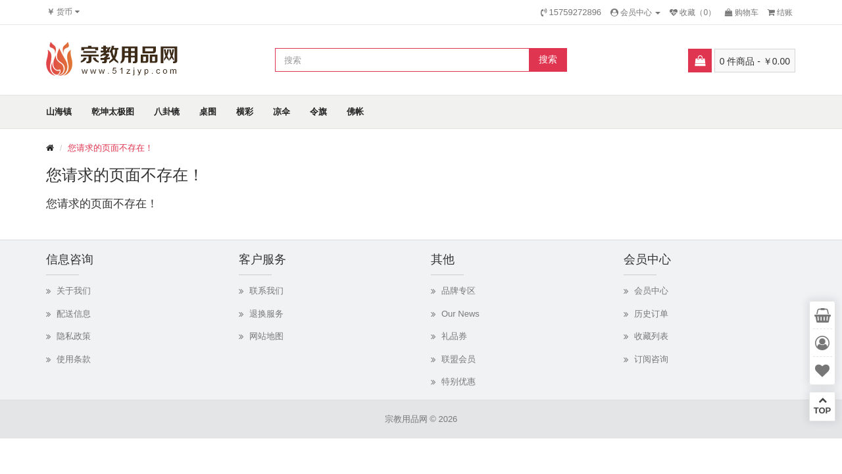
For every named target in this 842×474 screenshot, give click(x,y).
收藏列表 (651, 336)
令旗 (318, 112)
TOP (822, 405)
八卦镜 (167, 112)
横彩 (244, 112)
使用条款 (74, 359)
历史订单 (651, 314)
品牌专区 (458, 291)
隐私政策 (74, 336)
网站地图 (266, 336)
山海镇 (59, 112)
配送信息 (74, 314)
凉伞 (281, 112)
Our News (460, 314)
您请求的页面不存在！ (110, 148)
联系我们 (266, 291)
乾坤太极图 (112, 112)
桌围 (207, 112)
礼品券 (454, 336)
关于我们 (74, 291)
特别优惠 (458, 381)
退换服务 (266, 314)
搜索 (548, 59)
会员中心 (651, 291)
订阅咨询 (651, 359)
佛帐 (355, 112)
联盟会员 (458, 359)
